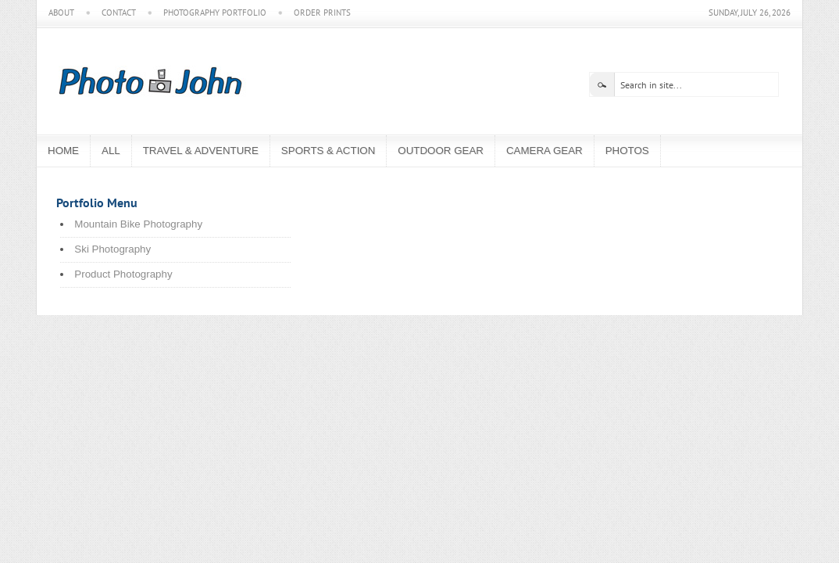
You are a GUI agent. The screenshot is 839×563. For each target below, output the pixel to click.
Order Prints (322, 13)
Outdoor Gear (441, 150)
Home (63, 150)
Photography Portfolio (214, 13)
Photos (627, 150)
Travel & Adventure (201, 150)
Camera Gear (544, 150)
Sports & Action (328, 150)
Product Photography (123, 274)
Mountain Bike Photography (138, 224)
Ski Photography (112, 249)
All (111, 150)
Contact (119, 13)
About (61, 13)
